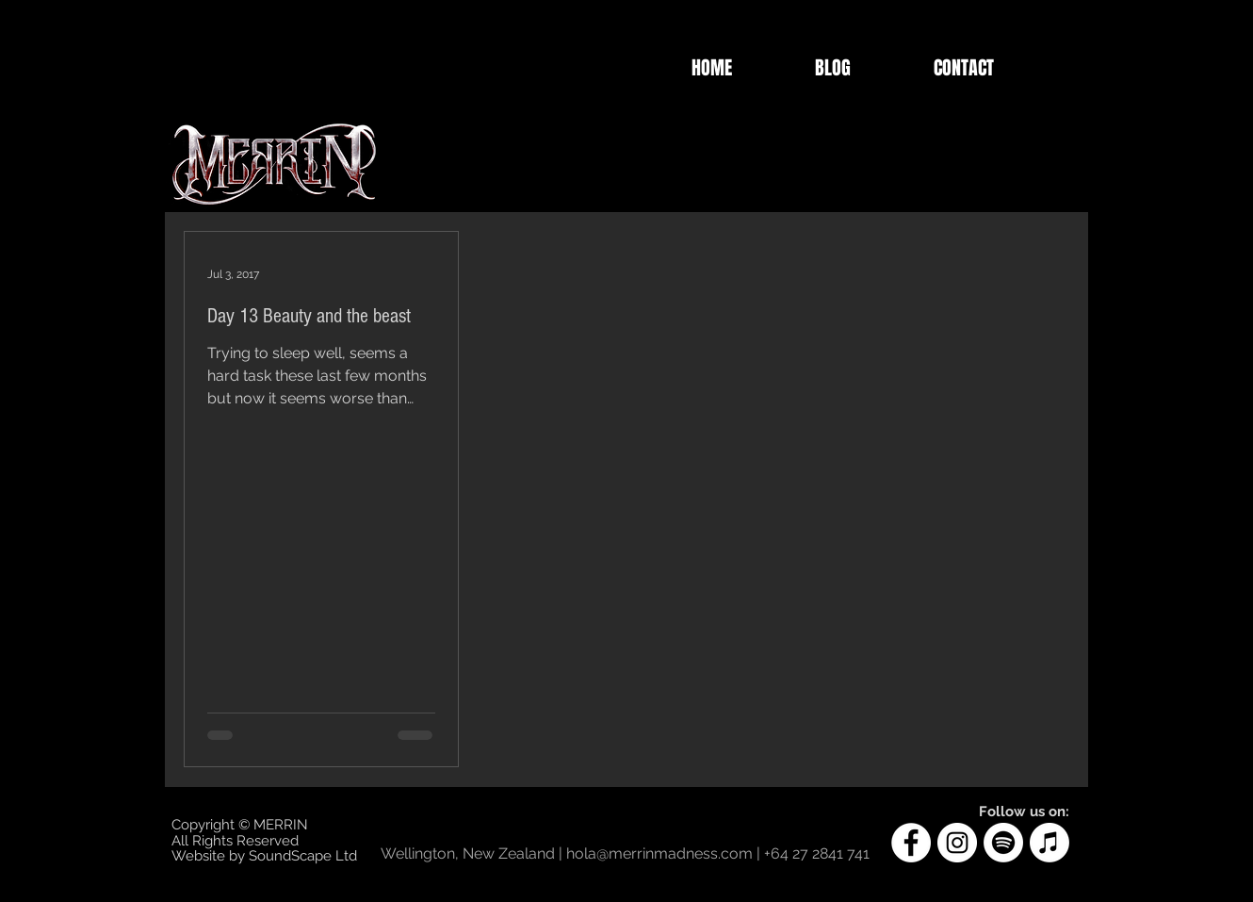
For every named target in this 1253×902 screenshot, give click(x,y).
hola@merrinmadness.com (659, 853)
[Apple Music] (1049, 842)
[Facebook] (911, 842)
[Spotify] (1003, 842)
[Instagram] (957, 842)
